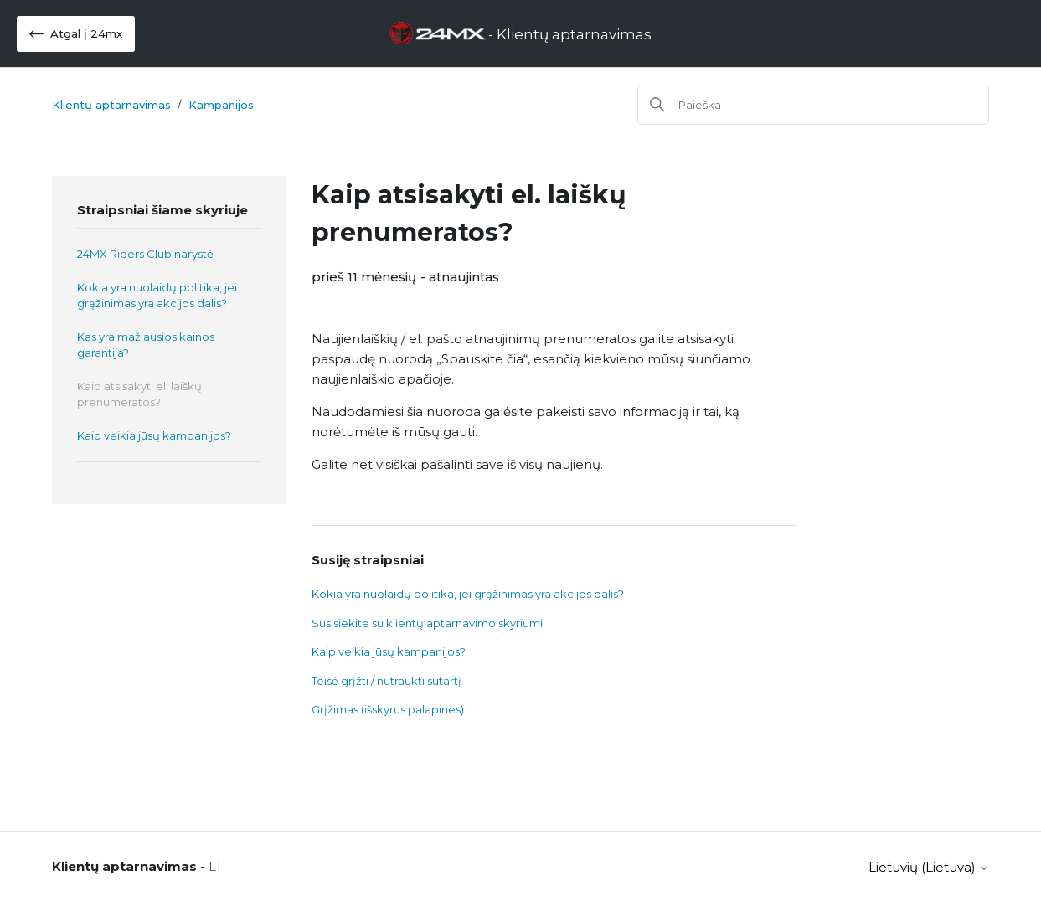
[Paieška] (813, 105)
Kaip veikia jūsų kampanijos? (154, 435)
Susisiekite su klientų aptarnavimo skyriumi (427, 623)
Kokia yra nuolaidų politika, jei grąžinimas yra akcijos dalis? (157, 296)
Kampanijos (221, 104)
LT (216, 866)
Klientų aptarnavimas (111, 104)
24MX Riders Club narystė (145, 253)
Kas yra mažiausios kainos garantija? (145, 345)
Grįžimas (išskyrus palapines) (388, 709)
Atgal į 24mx (75, 34)
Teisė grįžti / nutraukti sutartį (386, 680)
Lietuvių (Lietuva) (928, 867)
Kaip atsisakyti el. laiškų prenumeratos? (139, 394)
